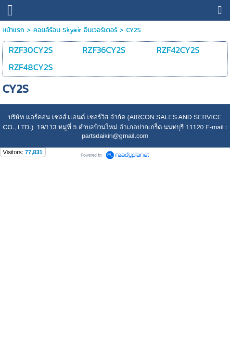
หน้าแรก (13, 30)
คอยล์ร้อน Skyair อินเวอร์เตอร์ (75, 30)
